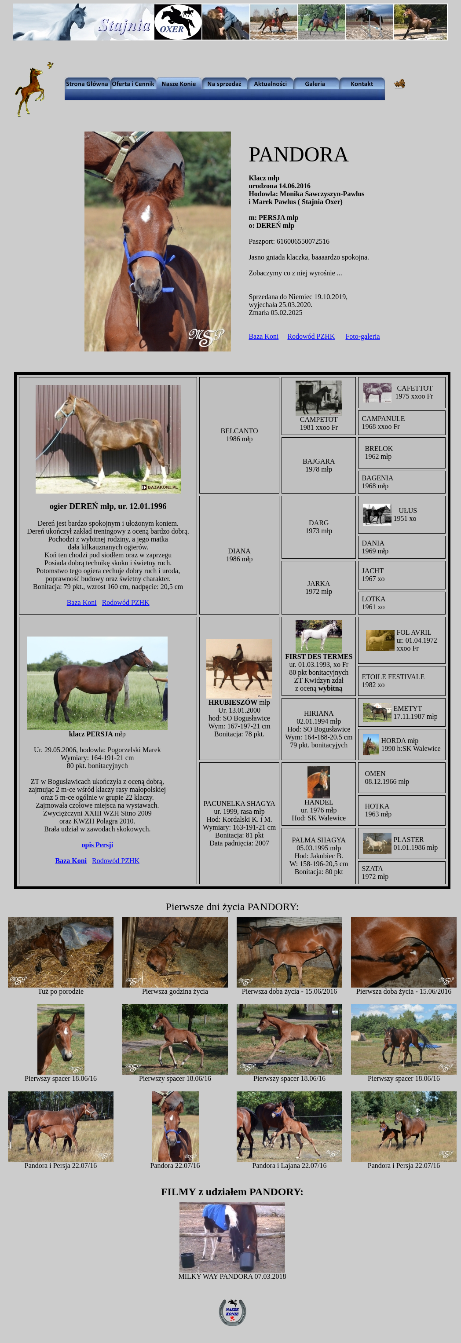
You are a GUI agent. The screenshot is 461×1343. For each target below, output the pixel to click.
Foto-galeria (362, 336)
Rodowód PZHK (311, 336)
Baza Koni (263, 336)
